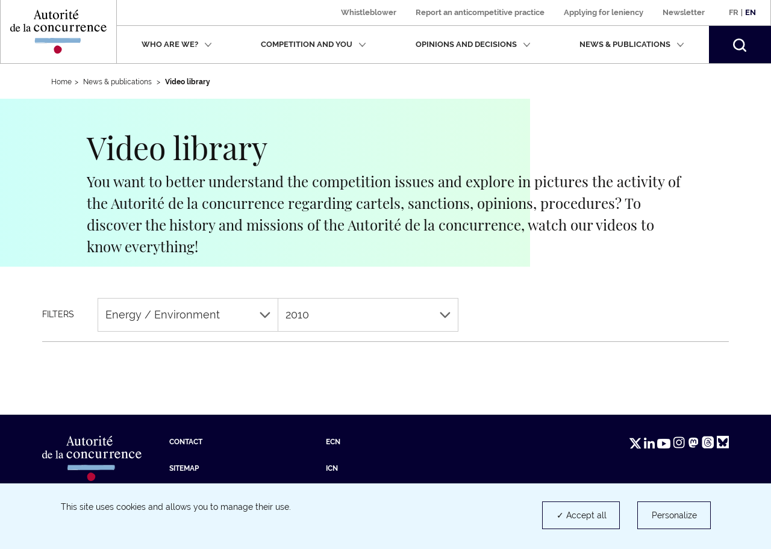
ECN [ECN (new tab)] (333, 442)
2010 (368, 314)
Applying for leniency (603, 12)
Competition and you (313, 44)
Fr (733, 12)
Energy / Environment (187, 314)
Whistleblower (368, 12)
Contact (185, 442)
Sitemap (184, 468)
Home (61, 82)
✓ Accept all (582, 515)
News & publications (631, 44)
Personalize (674, 515)
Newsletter (684, 12)
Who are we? (177, 44)
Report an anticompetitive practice (480, 12)
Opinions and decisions (473, 44)
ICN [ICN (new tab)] (332, 468)
